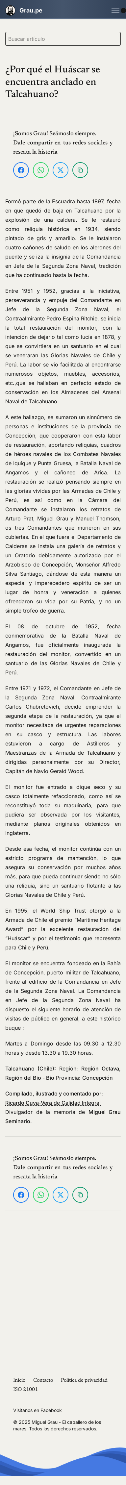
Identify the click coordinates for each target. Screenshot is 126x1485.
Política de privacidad (84, 1380)
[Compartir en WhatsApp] (41, 170)
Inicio (19, 1380)
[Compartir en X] (60, 170)
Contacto (43, 1380)
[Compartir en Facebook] (21, 170)
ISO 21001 (25, 1389)
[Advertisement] (61, 1296)
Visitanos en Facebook (37, 1410)
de (53, 1102)
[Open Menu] (115, 10)
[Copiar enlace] (80, 170)
